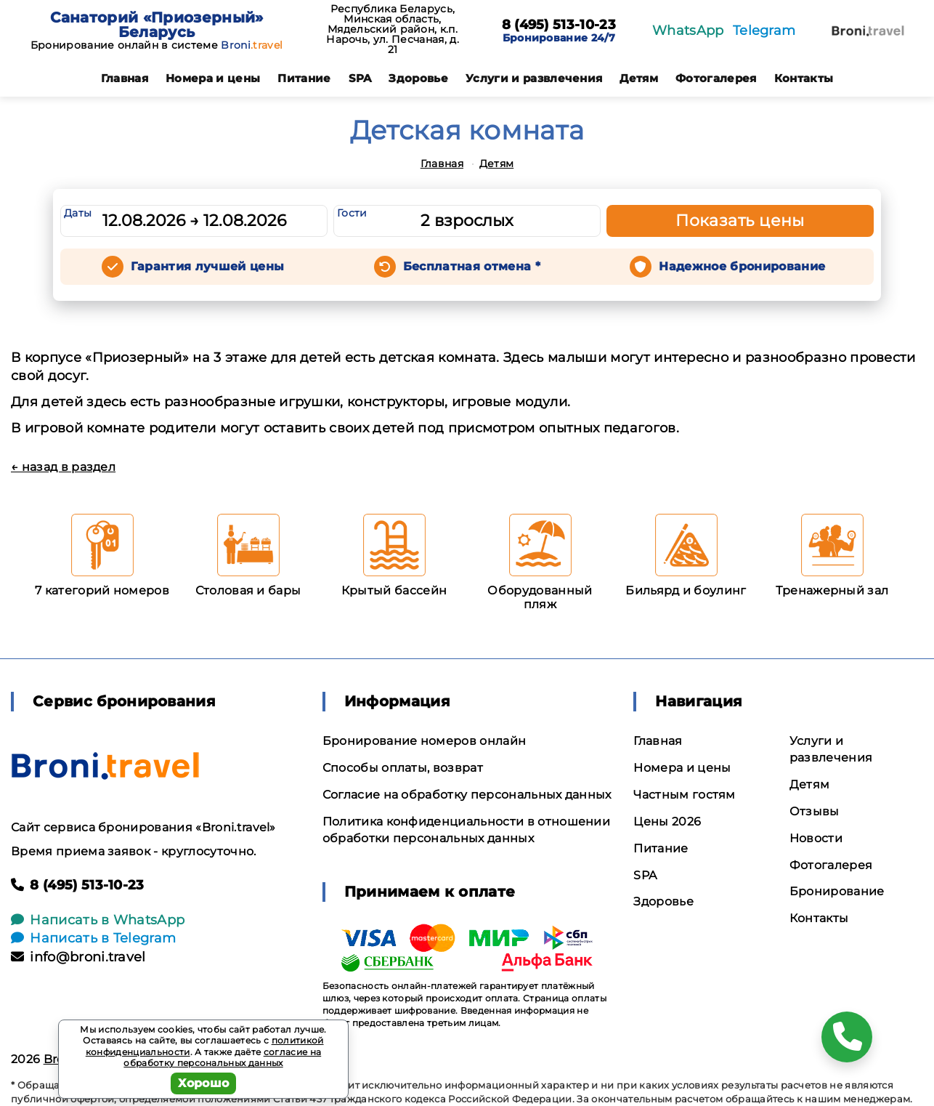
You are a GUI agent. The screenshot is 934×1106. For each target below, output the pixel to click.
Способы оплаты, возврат (402, 768)
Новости (815, 838)
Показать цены (740, 220)
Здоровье (418, 78)
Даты (78, 212)
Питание (303, 78)
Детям (639, 78)
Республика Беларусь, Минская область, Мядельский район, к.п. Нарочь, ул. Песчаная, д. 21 (392, 29)
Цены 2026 (667, 821)
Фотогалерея (716, 78)
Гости (352, 212)
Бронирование (837, 891)
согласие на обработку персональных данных (222, 1057)
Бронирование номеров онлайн (424, 741)
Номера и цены (213, 78)
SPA (360, 78)
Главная (124, 78)
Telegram (764, 31)
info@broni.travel (78, 957)
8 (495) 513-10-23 (559, 25)
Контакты (804, 78)
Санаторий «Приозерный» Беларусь (157, 24)
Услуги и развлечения (534, 78)
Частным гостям (684, 795)
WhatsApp (688, 31)
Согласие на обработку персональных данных (467, 795)
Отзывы (814, 811)
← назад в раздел (63, 467)
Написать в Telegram (93, 938)
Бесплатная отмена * (471, 266)
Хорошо (204, 1083)
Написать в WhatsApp (97, 920)
